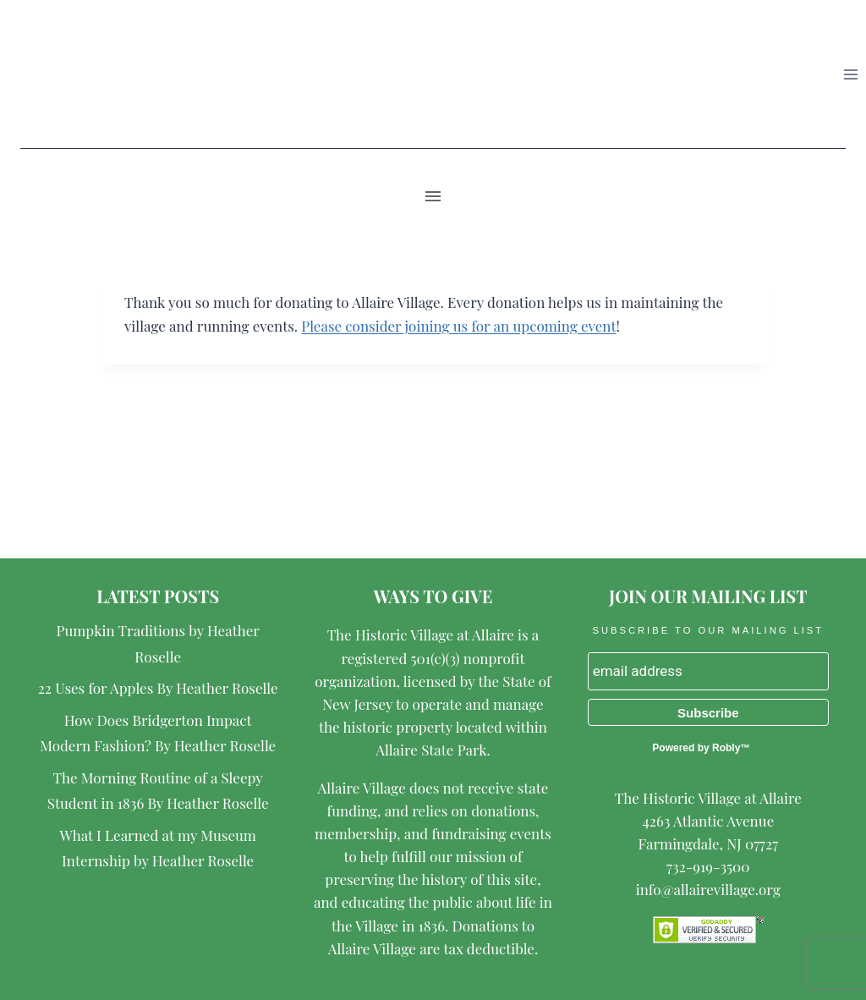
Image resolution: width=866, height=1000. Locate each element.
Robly (726, 748)
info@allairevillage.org (708, 889)
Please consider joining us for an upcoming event (458, 325)
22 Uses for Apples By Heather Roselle (158, 688)
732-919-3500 (707, 866)
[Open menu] (850, 74)
